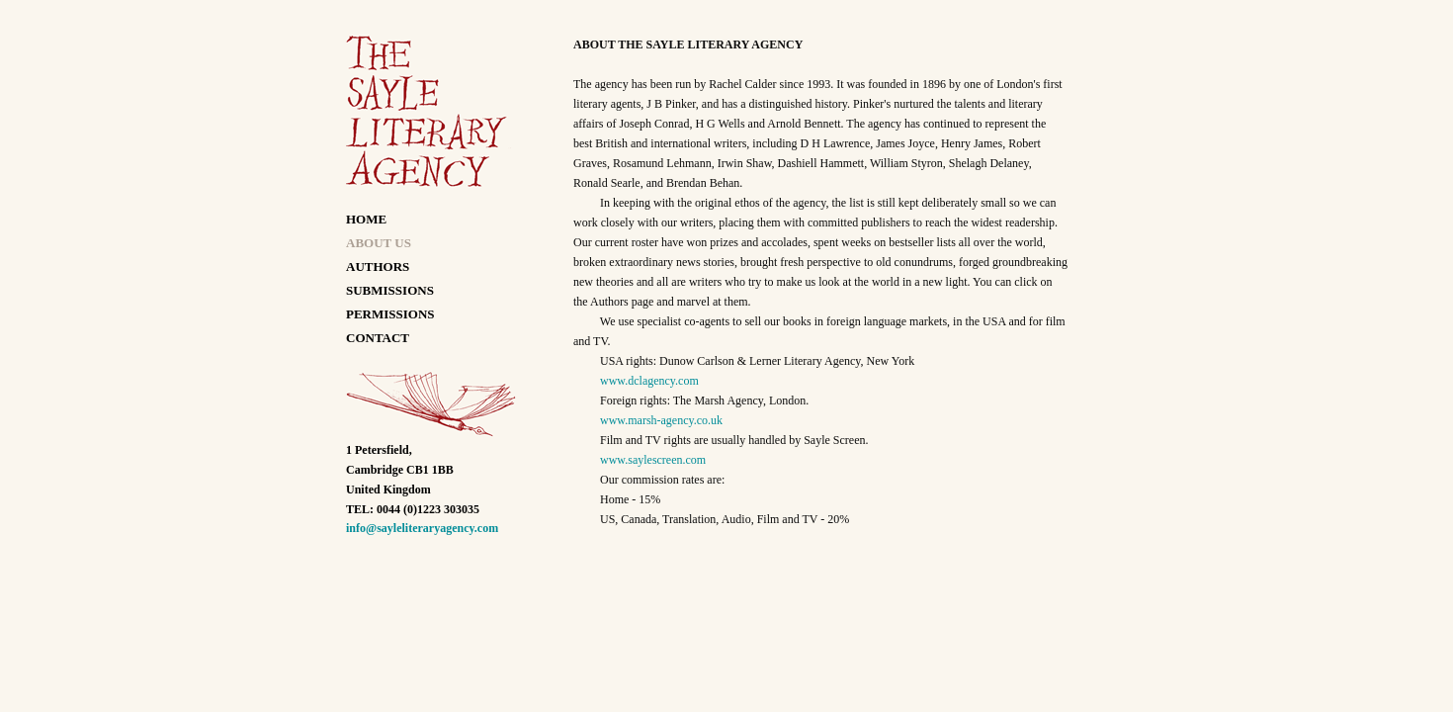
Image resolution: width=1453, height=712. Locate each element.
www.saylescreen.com (653, 460)
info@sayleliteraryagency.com (422, 528)
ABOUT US (378, 242)
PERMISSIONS (390, 314)
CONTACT (377, 337)
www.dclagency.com (649, 381)
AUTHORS (377, 266)
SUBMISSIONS (390, 290)
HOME (366, 219)
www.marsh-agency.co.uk (661, 420)
